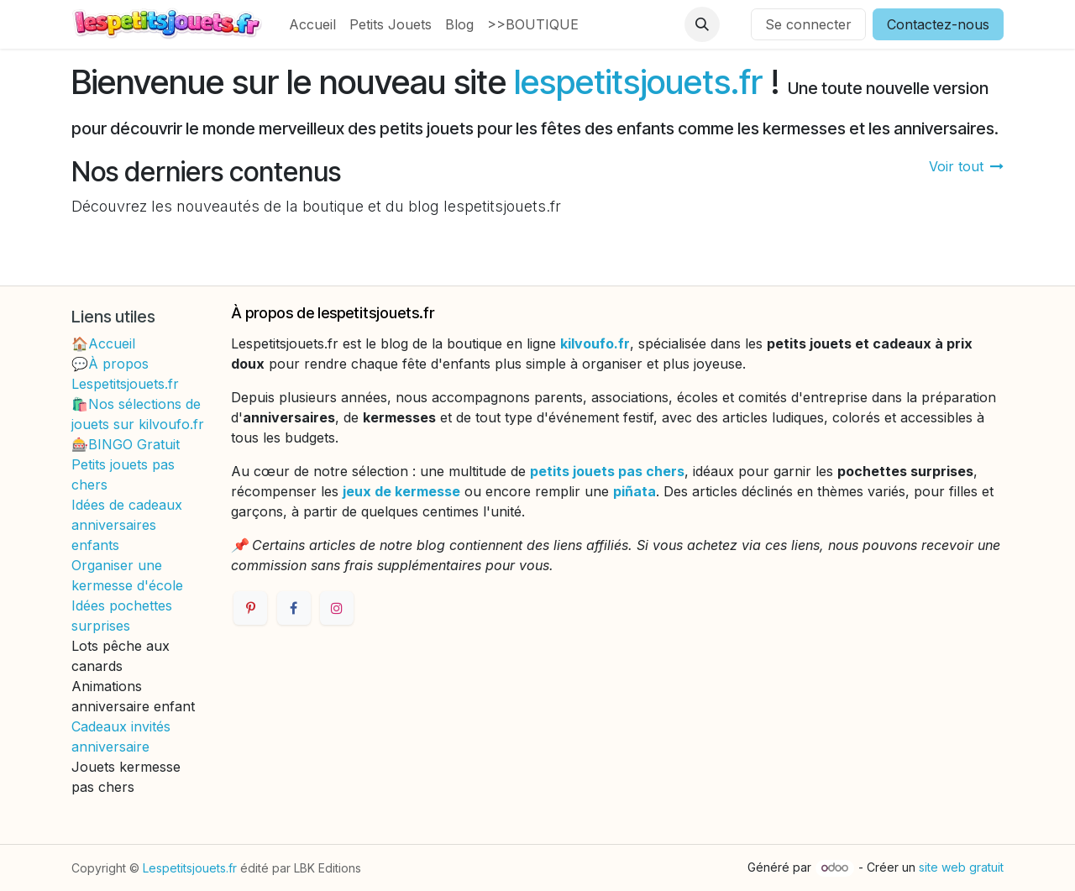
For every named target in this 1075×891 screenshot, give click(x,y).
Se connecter (808, 24)
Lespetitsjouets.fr (190, 868)
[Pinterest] (250, 608)
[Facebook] (294, 608)
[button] (702, 24)
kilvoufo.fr (595, 343)
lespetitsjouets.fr (638, 81)
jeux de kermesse (401, 491)
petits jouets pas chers (607, 471)
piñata (634, 491)
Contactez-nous (938, 24)
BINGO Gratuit (134, 444)
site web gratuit (961, 867)
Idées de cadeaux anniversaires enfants (126, 524)
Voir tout (966, 166)
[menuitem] (312, 24)
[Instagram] (337, 608)
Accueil (111, 343)
